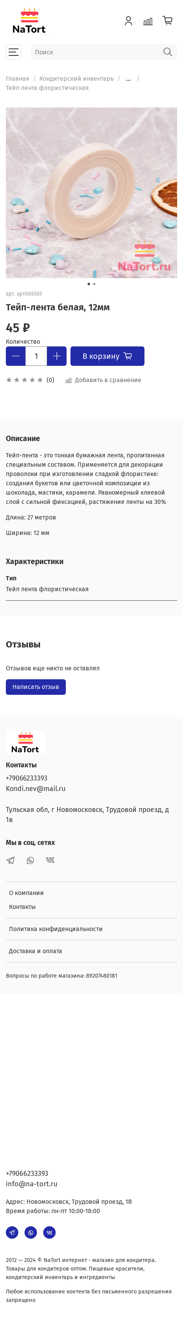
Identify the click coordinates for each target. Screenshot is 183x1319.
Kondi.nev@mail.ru (35, 789)
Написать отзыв (35, 687)
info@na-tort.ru (31, 1184)
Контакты (22, 906)
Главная (17, 78)
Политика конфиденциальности (56, 929)
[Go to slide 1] (89, 284)
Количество (23, 341)
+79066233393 (27, 778)
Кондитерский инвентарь (76, 78)
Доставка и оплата (35, 951)
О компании (26, 893)
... (128, 78)
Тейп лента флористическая (47, 88)
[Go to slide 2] (94, 284)
